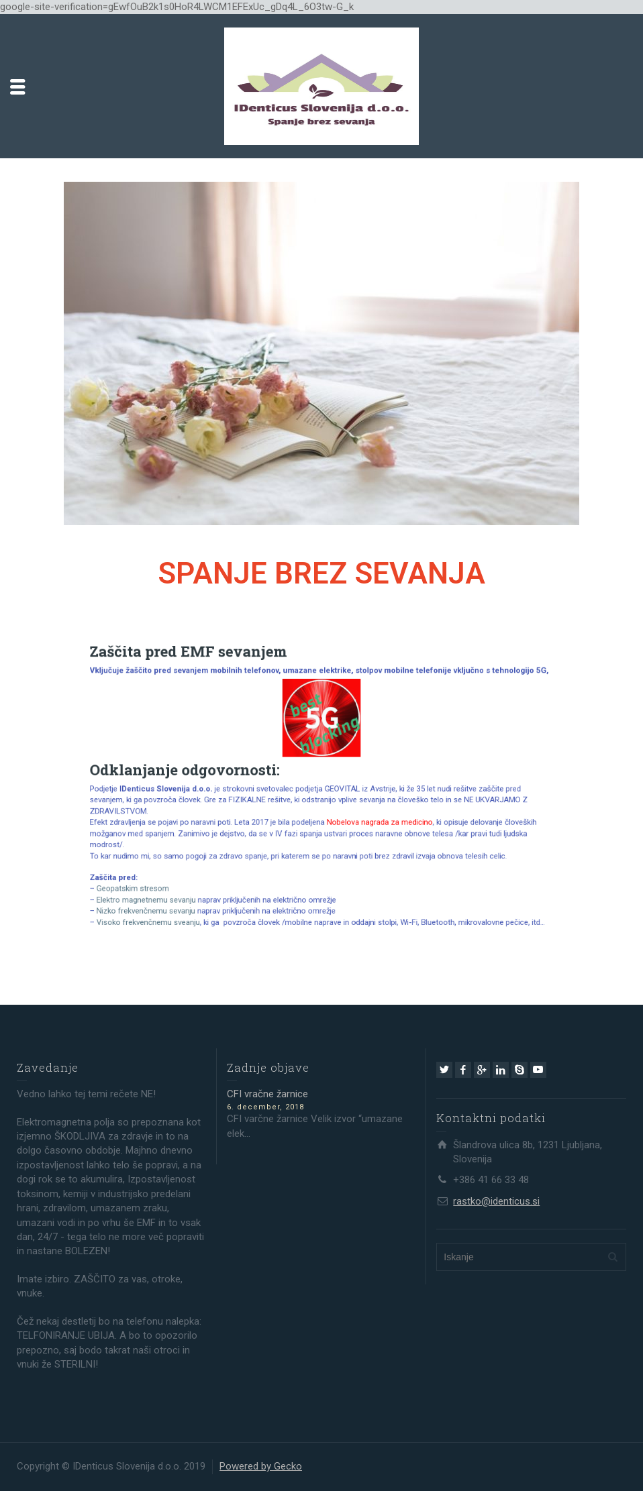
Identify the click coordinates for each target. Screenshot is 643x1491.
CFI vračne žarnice (267, 1094)
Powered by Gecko (260, 1466)
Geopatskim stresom (182, 862)
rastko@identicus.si (496, 1201)
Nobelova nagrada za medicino (364, 814)
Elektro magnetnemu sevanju (192, 871)
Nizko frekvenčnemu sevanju (192, 879)
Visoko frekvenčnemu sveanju (194, 887)
